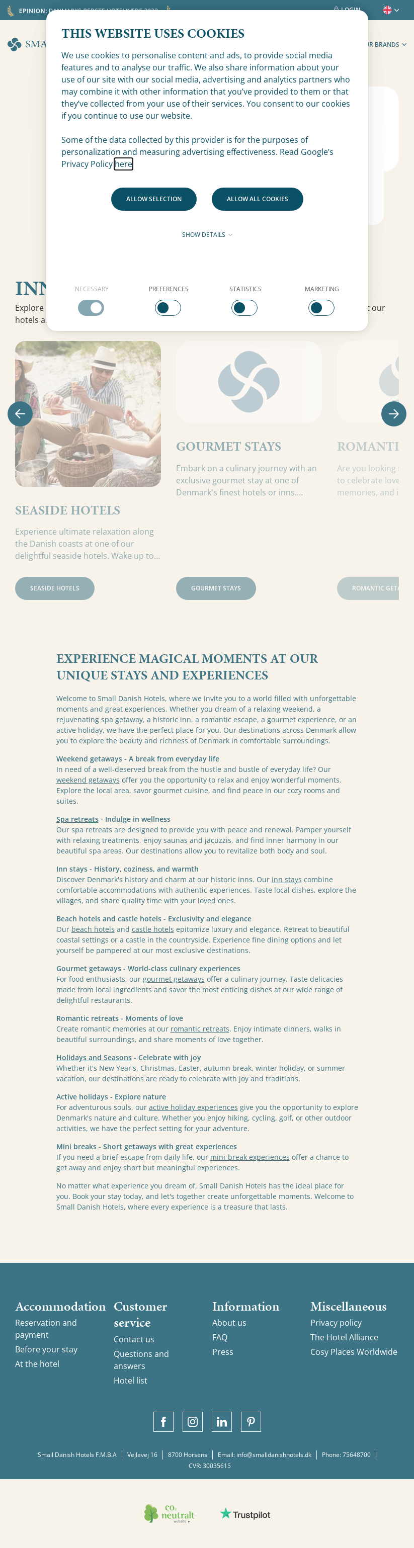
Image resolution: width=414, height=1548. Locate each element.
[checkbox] (92, 300)
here (123, 163)
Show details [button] (207, 234)
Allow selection (154, 199)
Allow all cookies (257, 199)
